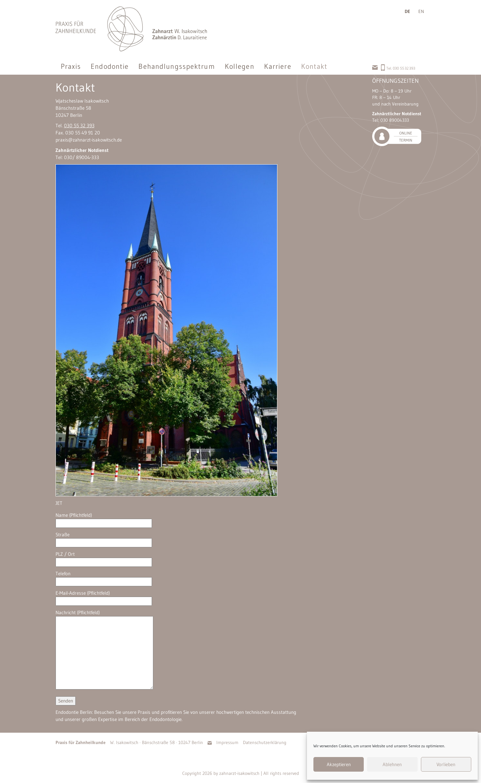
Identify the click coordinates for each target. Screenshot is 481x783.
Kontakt (314, 66)
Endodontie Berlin (74, 712)
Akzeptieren (339, 764)
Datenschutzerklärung (264, 742)
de (407, 11)
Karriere (277, 66)
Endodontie (110, 66)
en (421, 11)
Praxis (71, 66)
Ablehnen (392, 764)
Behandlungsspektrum (176, 66)
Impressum (227, 742)
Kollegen (239, 66)
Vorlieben (446, 764)
